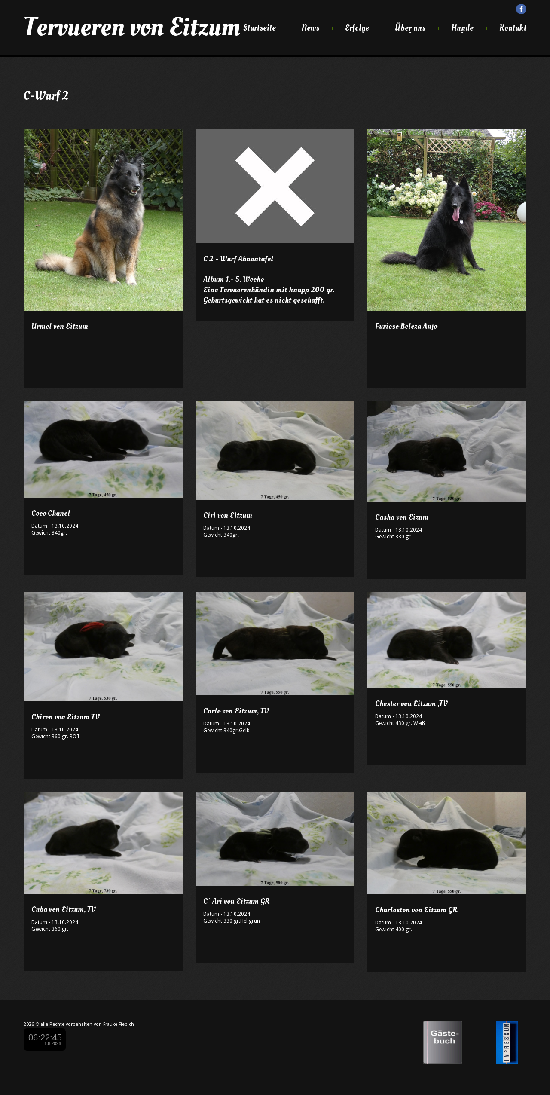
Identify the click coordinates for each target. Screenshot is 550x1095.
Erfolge (357, 28)
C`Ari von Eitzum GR (236, 901)
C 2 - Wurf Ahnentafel (238, 259)
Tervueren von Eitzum (132, 27)
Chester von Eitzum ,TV (411, 703)
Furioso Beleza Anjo (406, 326)
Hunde (462, 28)
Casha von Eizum (401, 517)
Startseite (259, 28)
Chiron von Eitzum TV (65, 717)
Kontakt (512, 28)
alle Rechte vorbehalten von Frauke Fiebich (87, 1024)
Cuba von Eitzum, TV (63, 909)
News (310, 28)
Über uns (410, 28)
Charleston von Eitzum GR (416, 910)
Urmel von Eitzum (59, 326)
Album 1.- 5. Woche (233, 279)
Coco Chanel (50, 513)
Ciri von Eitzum (227, 515)
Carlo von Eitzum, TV (236, 711)
